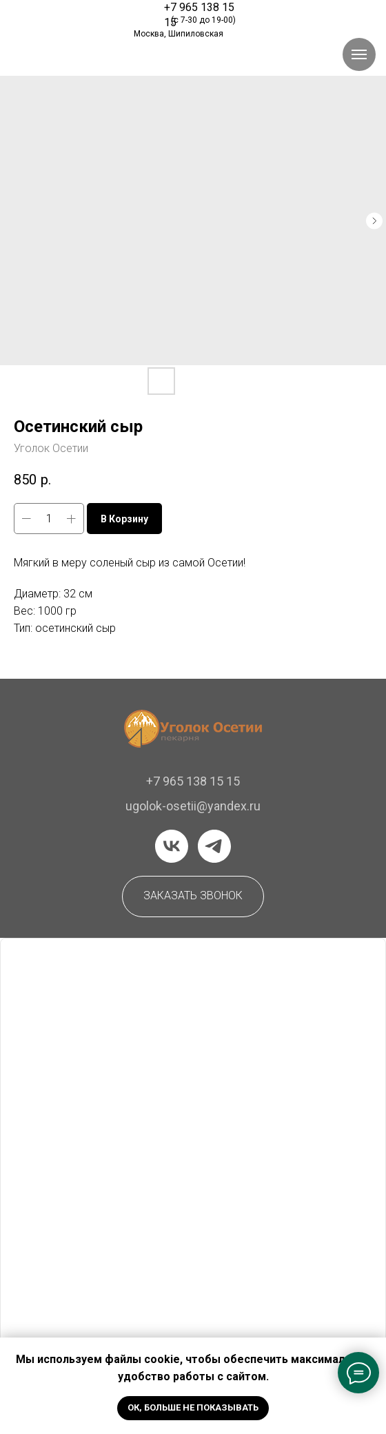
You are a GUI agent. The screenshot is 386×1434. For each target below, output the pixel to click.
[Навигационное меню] (359, 54)
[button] (193, 896)
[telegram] (214, 846)
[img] (73, 16)
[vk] (171, 846)
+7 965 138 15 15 (193, 781)
